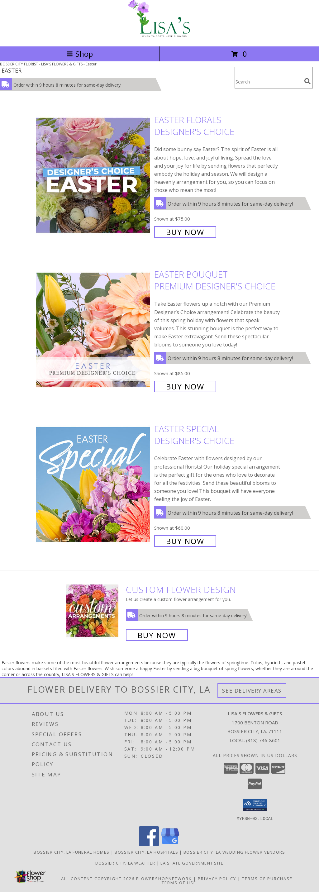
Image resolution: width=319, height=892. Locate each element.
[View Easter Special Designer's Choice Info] (93, 484)
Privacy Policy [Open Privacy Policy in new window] (217, 878)
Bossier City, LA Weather (125, 863)
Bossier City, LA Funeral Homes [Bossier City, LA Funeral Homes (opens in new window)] (71, 852)
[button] (255, 805)
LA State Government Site (191, 863)
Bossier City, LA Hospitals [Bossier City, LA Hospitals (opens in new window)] (146, 852)
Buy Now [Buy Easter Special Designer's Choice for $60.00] (185, 541)
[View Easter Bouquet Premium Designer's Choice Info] (93, 330)
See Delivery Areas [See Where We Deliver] (252, 690)
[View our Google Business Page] (170, 844)
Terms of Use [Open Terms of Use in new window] (179, 882)
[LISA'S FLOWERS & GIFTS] (159, 37)
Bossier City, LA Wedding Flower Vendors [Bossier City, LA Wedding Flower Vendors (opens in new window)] (234, 852)
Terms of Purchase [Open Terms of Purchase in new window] (267, 878)
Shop (80, 54)
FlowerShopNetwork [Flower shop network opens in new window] (164, 878)
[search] (307, 81)
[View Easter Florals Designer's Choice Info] (93, 175)
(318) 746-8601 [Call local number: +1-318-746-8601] (263, 740)
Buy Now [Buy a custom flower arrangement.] (157, 635)
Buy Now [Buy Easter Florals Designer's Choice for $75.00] (185, 232)
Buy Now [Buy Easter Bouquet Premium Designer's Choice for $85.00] (185, 386)
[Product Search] (268, 81)
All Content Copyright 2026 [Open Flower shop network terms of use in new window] (98, 878)
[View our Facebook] (149, 844)
